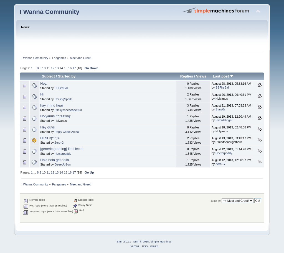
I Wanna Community (49, 11)
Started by (67, 76)
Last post (223, 76)
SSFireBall (61, 88)
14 (61, 68)
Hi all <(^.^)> (49, 138)
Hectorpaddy (62, 153)
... (35, 68)
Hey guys (47, 127)
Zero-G (59, 142)
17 (74, 68)
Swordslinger (223, 120)
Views (201, 76)
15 (65, 68)
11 (48, 68)
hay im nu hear (51, 105)
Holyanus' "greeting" (55, 116)
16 (70, 68)
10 (43, 68)
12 (52, 68)
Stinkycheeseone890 (68, 110)
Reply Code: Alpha (66, 131)
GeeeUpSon (62, 164)
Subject (48, 76)
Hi (42, 94)
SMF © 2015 (141, 241)
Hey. (43, 84)
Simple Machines (160, 241)
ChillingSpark (63, 99)
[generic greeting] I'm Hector (61, 149)
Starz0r (220, 109)
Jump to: (216, 200)
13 (57, 68)
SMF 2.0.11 (124, 241)
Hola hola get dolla (54, 160)
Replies (186, 76)
